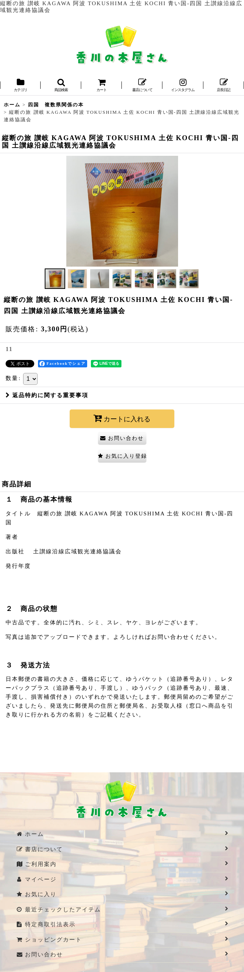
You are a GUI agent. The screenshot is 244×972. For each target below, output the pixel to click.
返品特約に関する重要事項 (47, 395)
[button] (61, 85)
